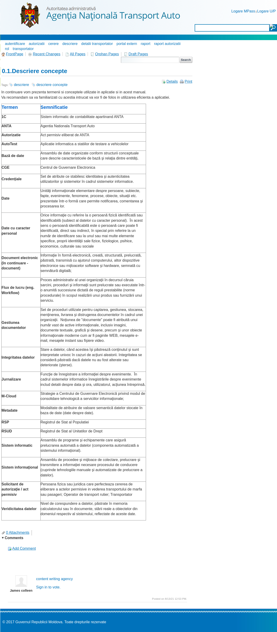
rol (7, 49)
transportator (23, 49)
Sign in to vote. (48, 587)
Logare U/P (266, 11)
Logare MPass (243, 11)
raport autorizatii (167, 44)
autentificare (15, 44)
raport (145, 44)
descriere (70, 44)
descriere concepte (52, 85)
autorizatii (37, 44)
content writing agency (54, 579)
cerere (53, 44)
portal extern (126, 44)
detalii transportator (97, 44)
